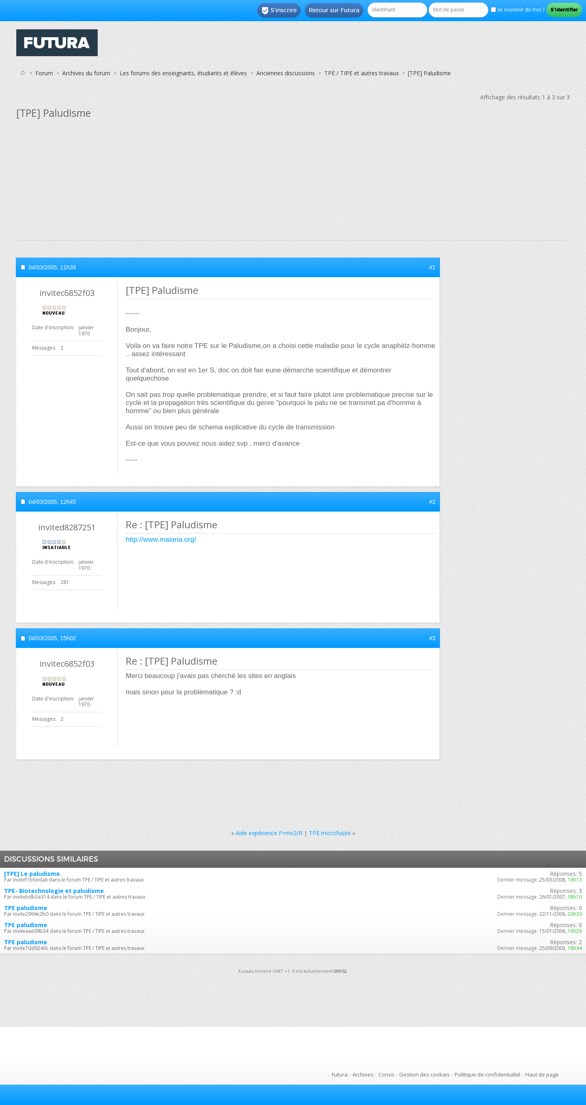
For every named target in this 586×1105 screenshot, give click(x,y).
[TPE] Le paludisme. (32, 873)
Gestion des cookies (424, 1074)
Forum (44, 73)
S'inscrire (279, 11)
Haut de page (542, 1074)
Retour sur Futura (334, 10)
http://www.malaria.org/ (161, 539)
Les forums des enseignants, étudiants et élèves (183, 73)
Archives (363, 1074)
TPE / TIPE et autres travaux (361, 73)
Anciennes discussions (285, 73)
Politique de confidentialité (487, 1074)
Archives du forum (86, 73)
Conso (386, 1074)
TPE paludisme (25, 908)
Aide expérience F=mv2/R (269, 833)
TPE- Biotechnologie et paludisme (54, 891)
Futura (340, 1074)
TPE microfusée (330, 833)
